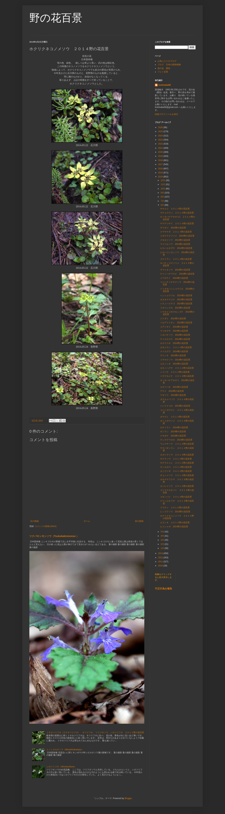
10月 (163, 188)
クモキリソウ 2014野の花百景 (175, 240)
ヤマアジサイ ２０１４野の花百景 (177, 223)
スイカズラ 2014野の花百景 (174, 351)
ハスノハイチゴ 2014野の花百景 (176, 303)
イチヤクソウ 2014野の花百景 (175, 360)
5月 (163, 531)
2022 (160, 144)
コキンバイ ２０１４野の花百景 (176, 497)
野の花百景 (55, 18)
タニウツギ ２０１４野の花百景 (176, 471)
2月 (163, 544)
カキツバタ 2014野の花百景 (174, 387)
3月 (163, 540)
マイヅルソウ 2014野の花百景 (175, 244)
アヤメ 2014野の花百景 (172, 391)
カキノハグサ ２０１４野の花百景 (177, 368)
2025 (160, 131)
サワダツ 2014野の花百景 (173, 228)
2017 (160, 164)
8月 (163, 197)
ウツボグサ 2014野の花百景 (174, 331)
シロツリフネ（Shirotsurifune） (61, 766)
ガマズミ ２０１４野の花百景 (175, 417)
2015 (160, 172)
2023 (160, 140)
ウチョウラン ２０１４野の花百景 (177, 213)
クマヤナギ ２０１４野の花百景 (176, 232)
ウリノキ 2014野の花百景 (173, 355)
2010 (160, 565)
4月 (163, 536)
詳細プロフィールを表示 (166, 114)
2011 (160, 561)
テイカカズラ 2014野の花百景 (175, 339)
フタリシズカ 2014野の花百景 (175, 308)
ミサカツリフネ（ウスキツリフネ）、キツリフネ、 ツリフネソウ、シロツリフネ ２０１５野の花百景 (95, 732)
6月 (163, 205)
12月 (163, 180)
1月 (163, 548)
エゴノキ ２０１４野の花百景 (175, 522)
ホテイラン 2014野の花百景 (174, 427)
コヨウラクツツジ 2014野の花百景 (177, 236)
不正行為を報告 (163, 588)
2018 (160, 160)
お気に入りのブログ (167, 61)
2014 (160, 176)
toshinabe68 (164, 85)
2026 (160, 127)
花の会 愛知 (164, 68)
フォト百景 (163, 72)
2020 (160, 152)
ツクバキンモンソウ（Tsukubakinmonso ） (54, 536)
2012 (160, 557)
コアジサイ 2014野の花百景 (174, 327)
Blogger (128, 798)
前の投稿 (139, 521)
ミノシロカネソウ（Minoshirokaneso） (64, 749)
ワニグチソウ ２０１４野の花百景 (177, 444)
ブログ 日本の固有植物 (169, 64)
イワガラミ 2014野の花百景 (174, 278)
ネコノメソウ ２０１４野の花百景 (177, 475)
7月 (163, 201)
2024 (160, 135)
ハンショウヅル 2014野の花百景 (176, 295)
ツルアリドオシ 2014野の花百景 (176, 322)
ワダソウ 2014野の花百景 (173, 395)
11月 (163, 184)
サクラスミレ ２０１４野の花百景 (177, 463)
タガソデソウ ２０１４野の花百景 (177, 455)
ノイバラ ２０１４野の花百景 (175, 372)
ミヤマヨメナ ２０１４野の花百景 (177, 376)
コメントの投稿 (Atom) (45, 526)
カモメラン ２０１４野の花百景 (176, 347)
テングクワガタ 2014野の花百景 (176, 440)
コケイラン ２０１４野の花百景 (176, 259)
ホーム (87, 521)
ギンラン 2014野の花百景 (173, 431)
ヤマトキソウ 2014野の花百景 (175, 270)
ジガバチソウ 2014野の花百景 (175, 335)
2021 (160, 148)
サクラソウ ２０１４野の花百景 (176, 459)
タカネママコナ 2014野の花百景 (177, 299)
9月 (163, 192)
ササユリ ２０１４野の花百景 (175, 209)
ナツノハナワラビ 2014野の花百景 (177, 274)
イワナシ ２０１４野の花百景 (175, 507)
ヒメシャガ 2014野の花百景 (174, 526)
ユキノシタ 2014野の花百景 (174, 364)
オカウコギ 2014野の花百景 (174, 343)
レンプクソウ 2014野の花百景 (175, 511)
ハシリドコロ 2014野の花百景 (175, 406)
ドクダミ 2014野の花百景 (173, 318)
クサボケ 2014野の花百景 (173, 436)
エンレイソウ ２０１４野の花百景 (177, 486)
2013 (160, 553)
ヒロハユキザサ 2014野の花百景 (176, 248)
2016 (160, 168)
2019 (160, 156)
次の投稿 (34, 521)
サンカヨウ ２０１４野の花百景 (176, 467)
